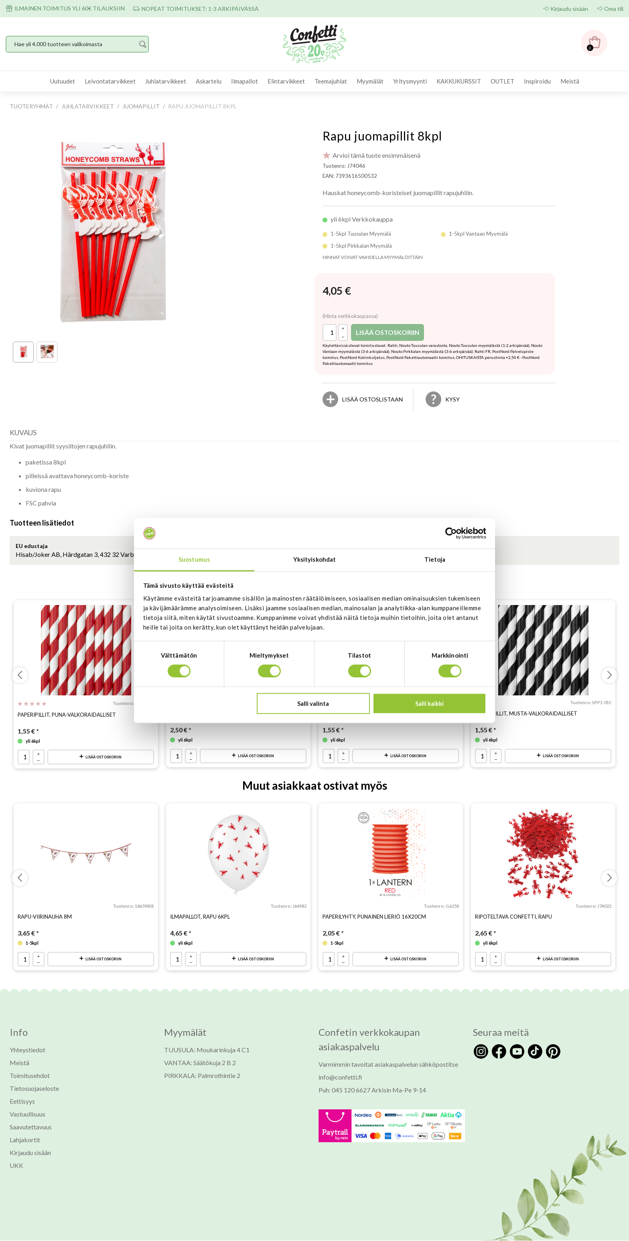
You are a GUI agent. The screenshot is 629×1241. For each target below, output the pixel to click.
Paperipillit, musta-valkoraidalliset (526, 713)
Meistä (569, 81)
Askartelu (208, 81)
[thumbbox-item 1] (23, 352)
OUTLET (502, 81)
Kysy (452, 399)
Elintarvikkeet (286, 81)
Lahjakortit (25, 1140)
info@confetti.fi (340, 1077)
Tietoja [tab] (435, 559)
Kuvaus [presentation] (23, 432)
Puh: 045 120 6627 (344, 1090)
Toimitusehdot (30, 1076)
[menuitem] (62, 81)
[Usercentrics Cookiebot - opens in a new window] (451, 533)
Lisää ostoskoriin (387, 332)
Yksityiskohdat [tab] (314, 559)
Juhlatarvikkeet (165, 81)
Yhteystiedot (27, 1050)
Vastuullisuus (27, 1114)
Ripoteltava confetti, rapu (513, 917)
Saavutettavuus (31, 1127)
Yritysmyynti (410, 81)
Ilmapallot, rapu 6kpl (200, 917)
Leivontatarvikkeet (110, 81)
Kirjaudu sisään (569, 8)
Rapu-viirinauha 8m (45, 917)
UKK (16, 1166)
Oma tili (613, 8)
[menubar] (314, 81)
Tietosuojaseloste (34, 1088)
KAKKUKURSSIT (458, 81)
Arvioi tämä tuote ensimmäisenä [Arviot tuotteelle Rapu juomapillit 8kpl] (376, 155)
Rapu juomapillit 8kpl (382, 135)
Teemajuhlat (330, 81)
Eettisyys (22, 1101)
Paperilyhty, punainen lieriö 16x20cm (374, 917)
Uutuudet (62, 81)
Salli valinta (313, 703)
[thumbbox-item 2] (47, 352)
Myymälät (370, 81)
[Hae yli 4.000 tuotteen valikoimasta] (77, 44)
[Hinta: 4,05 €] (337, 291)
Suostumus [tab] (194, 559)
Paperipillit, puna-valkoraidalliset (67, 714)
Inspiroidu (537, 81)
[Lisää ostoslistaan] (372, 399)
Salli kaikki (429, 703)
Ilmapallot (244, 81)
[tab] (25, 434)
